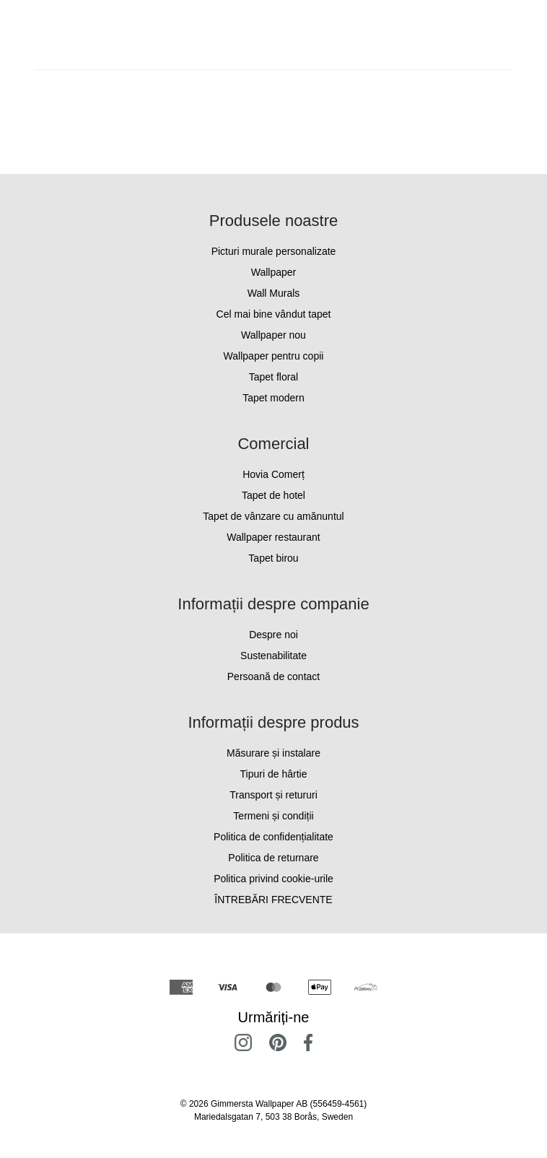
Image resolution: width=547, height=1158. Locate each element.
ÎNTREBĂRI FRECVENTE (273, 899)
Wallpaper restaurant (273, 537)
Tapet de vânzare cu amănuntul (273, 516)
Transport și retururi (273, 795)
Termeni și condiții (273, 816)
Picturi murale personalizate (273, 251)
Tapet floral (273, 377)
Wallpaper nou (273, 335)
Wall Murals (274, 293)
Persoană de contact (273, 676)
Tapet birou (273, 558)
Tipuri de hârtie (273, 774)
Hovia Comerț (273, 474)
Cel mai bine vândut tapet (273, 314)
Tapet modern (273, 398)
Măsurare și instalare (273, 753)
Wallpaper (274, 272)
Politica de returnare (273, 857)
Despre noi (273, 634)
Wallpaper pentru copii (274, 356)
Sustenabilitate (273, 655)
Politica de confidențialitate (273, 837)
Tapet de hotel (273, 495)
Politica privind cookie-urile (273, 878)
